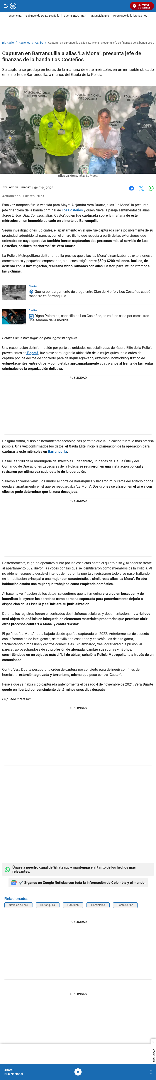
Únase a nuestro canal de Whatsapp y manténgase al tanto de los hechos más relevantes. (70, 869)
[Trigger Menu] (6, 5)
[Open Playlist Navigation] (151, 1072)
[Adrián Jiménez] (20, 187)
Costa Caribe (125, 905)
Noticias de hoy (18, 905)
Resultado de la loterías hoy (130, 15)
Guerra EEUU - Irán (75, 15)
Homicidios (98, 905)
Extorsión (73, 905)
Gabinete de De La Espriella (42, 15)
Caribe (39, 42)
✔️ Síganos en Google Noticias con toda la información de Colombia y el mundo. (78, 882)
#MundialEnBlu (99, 15)
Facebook (131, 188)
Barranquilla (47, 905)
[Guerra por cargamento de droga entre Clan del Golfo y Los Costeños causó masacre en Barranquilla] (14, 292)
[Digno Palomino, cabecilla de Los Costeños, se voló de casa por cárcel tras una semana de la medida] (14, 316)
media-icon (78, 1072)
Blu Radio (8, 42)
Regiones (24, 42)
